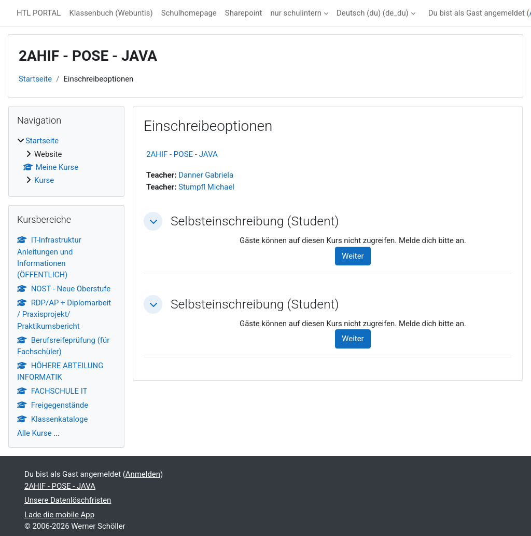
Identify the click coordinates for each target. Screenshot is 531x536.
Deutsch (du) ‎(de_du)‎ (373, 13)
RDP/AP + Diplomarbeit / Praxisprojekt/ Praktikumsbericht (64, 314)
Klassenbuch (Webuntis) (110, 13)
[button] (153, 221)
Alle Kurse (34, 433)
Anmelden (142, 474)
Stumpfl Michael (206, 187)
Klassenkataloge (52, 419)
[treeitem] (66, 160)
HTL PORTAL (39, 13)
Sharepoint (243, 13)
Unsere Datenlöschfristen (67, 500)
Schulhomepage (189, 13)
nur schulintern (296, 13)
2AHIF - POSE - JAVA (182, 154)
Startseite (35, 79)
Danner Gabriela (205, 175)
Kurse (44, 180)
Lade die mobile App (59, 514)
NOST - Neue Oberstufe (63, 288)
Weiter (353, 256)
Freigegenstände (52, 405)
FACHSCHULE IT (52, 391)
